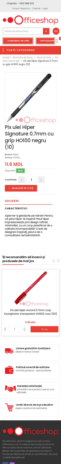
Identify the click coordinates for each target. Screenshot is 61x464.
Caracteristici (16, 208)
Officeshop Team (47, 40)
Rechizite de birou (23, 57)
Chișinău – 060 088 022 (20, 3)
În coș (44, 329)
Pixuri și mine (44, 57)
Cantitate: (11, 179)
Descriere (12, 201)
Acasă (5, 57)
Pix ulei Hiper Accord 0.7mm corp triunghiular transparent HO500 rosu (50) (30, 312)
